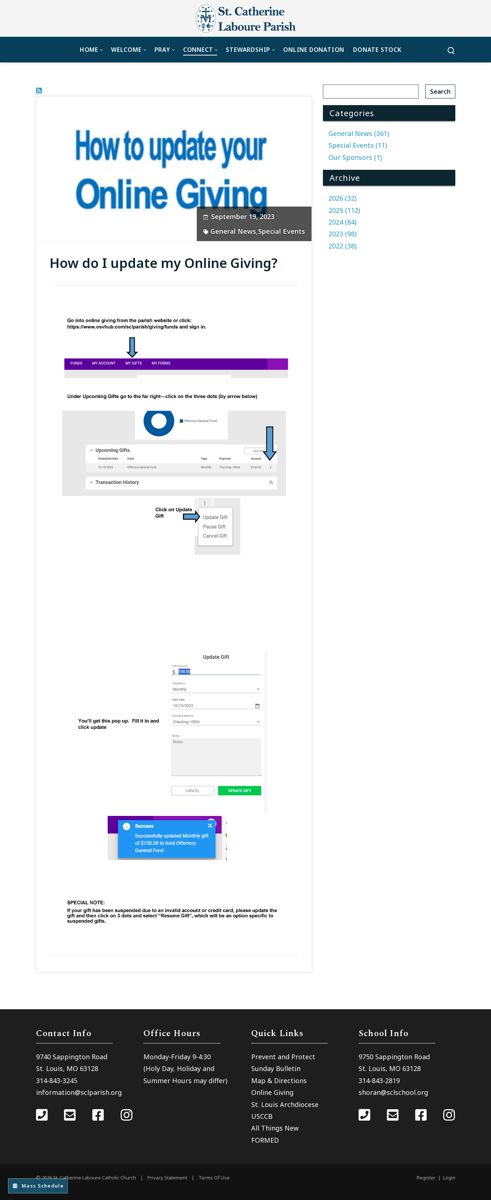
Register (426, 1177)
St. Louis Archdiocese (285, 1104)
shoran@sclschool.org (393, 1092)
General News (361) (358, 133)
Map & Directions (279, 1080)
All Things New (275, 1128)
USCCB (262, 1116)
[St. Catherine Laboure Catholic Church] (245, 18)
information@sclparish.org (79, 1092)
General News (233, 231)
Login (449, 1177)
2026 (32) (342, 198)
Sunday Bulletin (275, 1068)
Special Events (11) (357, 145)
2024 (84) (342, 222)
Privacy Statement (167, 1177)
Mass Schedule (41, 1185)
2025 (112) (344, 210)
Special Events (281, 231)
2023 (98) (342, 233)
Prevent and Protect (283, 1056)
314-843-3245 (56, 1080)
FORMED (265, 1140)
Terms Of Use (214, 1177)
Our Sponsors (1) (355, 157)
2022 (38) (342, 245)
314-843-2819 (379, 1080)
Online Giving (272, 1092)
